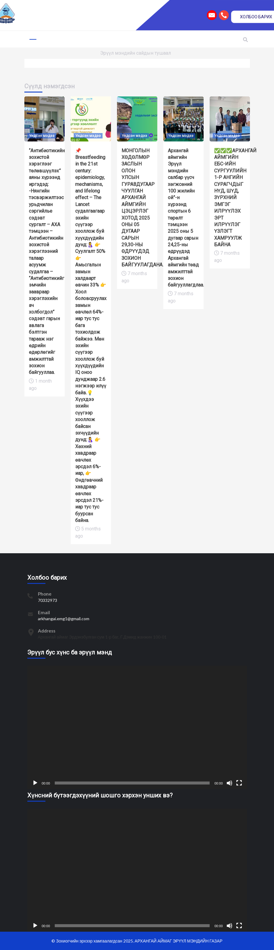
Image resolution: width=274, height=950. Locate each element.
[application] (137, 727)
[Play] (35, 783)
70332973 (47, 600)
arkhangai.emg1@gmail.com (63, 618)
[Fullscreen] (239, 783)
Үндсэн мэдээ (41, 136)
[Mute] (229, 783)
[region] (137, 15)
